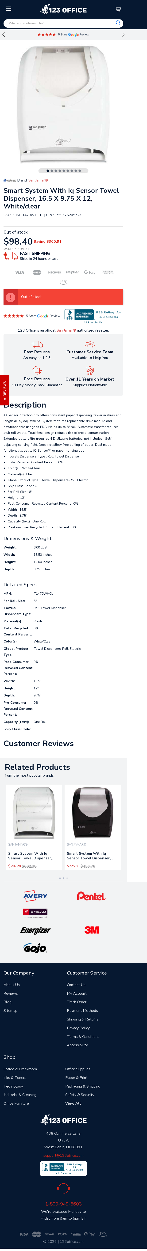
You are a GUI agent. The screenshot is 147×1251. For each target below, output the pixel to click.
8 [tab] (76, 171)
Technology (13, 1086)
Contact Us (76, 984)
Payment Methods (82, 1010)
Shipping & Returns (82, 1019)
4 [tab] (60, 171)
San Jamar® (66, 330)
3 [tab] (56, 171)
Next (123, 34)
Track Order (76, 1002)
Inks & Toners (15, 1077)
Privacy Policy (78, 1028)
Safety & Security (79, 1094)
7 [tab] (72, 171)
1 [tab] (48, 171)
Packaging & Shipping (82, 1086)
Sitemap (10, 1010)
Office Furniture (16, 1103)
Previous (3, 34)
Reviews (11, 993)
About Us (12, 984)
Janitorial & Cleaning (20, 1094)
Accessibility (77, 1045)
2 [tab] (52, 171)
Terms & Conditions (83, 1036)
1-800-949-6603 (63, 1204)
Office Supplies (77, 1069)
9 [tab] (80, 171)
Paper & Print (76, 1077)
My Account (77, 993)
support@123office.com (63, 1155)
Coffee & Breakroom (20, 1069)
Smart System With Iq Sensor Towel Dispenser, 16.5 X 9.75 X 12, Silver (30, 856)
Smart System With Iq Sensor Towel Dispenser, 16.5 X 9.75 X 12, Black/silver (91, 856)
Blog (8, 1002)
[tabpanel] (34, 827)
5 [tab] (64, 171)
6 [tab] (68, 171)
